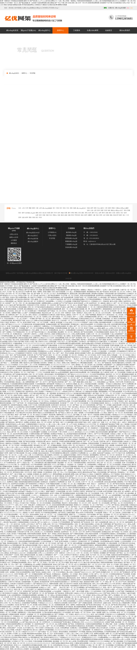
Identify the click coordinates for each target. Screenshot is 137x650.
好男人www (42, 553)
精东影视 (52, 414)
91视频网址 (79, 395)
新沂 (37, 217)
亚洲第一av (117, 501)
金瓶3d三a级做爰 (109, 399)
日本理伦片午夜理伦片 (14, 347)
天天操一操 (11, 292)
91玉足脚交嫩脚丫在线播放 (38, 432)
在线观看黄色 (101, 608)
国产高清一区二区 (16, 461)
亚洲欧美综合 (17, 334)
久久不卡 (59, 509)
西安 (72, 215)
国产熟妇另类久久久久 (119, 388)
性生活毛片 (101, 461)
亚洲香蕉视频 (47, 641)
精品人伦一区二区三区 (117, 522)
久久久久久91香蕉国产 (81, 322)
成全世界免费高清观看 (20, 434)
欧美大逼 (17, 524)
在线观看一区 (13, 478)
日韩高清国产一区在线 (89, 351)
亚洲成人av (43, 587)
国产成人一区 (102, 316)
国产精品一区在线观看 (10, 330)
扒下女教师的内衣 (10, 462)
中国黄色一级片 (123, 401)
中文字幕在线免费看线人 (94, 299)
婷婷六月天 (28, 386)
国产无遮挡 (96, 572)
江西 (106, 208)
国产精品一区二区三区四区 (115, 493)
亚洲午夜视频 (115, 345)
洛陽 (106, 213)
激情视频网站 (94, 455)
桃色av (53, 595)
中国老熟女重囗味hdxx (121, 338)
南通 (48, 213)
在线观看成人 (30, 493)
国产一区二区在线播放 (84, 378)
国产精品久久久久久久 (13, 324)
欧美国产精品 (29, 451)
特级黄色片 (34, 340)
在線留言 (108, 30)
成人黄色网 (4, 576)
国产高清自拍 (104, 292)
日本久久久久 (71, 553)
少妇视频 (23, 326)
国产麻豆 (112, 359)
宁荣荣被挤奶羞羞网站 (66, 524)
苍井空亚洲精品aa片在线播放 (122, 295)
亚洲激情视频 (19, 388)
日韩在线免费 (109, 293)
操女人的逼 (37, 530)
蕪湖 (62, 215)
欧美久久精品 (30, 341)
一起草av (105, 290)
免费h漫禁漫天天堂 (121, 566)
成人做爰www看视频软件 (44, 555)
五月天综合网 (106, 313)
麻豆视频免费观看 (60, 366)
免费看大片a (130, 370)
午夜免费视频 (120, 610)
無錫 (62, 213)
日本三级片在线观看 (59, 292)
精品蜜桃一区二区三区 (65, 332)
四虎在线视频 (59, 361)
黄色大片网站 (94, 322)
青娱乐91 (65, 503)
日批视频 (101, 384)
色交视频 (61, 635)
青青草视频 (97, 401)
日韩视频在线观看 (47, 386)
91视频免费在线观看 (28, 428)
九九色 (78, 595)
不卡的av (32, 497)
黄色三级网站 (88, 386)
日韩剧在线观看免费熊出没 (15, 624)
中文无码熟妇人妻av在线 (102, 324)
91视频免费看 (17, 343)
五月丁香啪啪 (93, 647)
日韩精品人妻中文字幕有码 (26, 290)
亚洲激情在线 (36, 597)
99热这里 (17, 497)
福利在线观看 (66, 418)
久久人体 (92, 643)
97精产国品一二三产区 (72, 361)
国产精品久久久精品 (86, 474)
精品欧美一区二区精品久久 (63, 570)
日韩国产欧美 (25, 464)
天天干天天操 (98, 399)
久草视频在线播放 (19, 528)
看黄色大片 (78, 505)
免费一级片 (65, 539)
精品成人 (19, 382)
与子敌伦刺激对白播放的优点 (44, 307)
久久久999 (99, 457)
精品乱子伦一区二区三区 (118, 332)
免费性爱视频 (106, 480)
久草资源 (112, 628)
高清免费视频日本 (63, 293)
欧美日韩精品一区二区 (46, 605)
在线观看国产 (108, 364)
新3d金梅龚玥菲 (40, 620)
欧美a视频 (48, 576)
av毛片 (6, 359)
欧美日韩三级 (51, 343)
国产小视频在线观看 (42, 493)
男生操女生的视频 (127, 545)
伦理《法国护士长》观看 (96, 422)
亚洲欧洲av (74, 628)
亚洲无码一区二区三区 (59, 407)
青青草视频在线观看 (7, 388)
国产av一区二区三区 (101, 574)
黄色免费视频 (60, 338)
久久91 (21, 364)
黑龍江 (114, 208)
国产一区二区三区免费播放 (35, 328)
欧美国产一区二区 (12, 303)
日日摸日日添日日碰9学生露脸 (66, 486)
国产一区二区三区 (22, 315)
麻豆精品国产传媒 (19, 320)
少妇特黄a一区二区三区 (121, 560)
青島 (86, 213)
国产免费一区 (13, 328)
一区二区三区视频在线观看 (76, 320)
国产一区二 (69, 382)
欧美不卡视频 (89, 328)
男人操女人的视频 (31, 453)
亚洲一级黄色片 (82, 578)
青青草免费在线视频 (34, 534)
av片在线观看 (56, 591)
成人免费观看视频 (29, 382)
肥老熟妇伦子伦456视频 (66, 376)
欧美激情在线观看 (120, 307)
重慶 (30, 208)
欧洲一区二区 (100, 528)
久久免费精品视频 (40, 516)
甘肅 (105, 210)
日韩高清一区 (44, 305)
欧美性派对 (55, 405)
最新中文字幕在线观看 (17, 453)
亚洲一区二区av (35, 389)
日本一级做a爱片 (29, 505)
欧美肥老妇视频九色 (47, 614)
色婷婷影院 (83, 564)
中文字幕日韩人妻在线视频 (18, 307)
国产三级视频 (59, 614)
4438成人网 (99, 524)
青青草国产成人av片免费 (94, 491)
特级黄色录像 (81, 605)
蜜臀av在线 (75, 474)
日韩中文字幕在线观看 (98, 426)
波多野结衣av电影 (64, 401)
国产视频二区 (78, 414)
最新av (33, 378)
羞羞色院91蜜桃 (89, 582)
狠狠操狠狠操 (107, 309)
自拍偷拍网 (119, 445)
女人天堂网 (115, 564)
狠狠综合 (9, 443)
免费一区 (109, 633)
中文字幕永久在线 (9, 537)
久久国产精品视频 (119, 633)
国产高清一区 (13, 457)
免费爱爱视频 (130, 453)
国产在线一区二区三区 (75, 328)
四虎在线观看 (24, 340)
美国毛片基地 (75, 639)
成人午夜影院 (105, 372)
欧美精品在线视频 (31, 545)
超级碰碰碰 (39, 466)
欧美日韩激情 (76, 336)
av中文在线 (78, 470)
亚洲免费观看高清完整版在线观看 (118, 551)
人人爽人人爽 (122, 341)
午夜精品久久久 (60, 384)
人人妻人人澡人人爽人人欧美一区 (18, 378)
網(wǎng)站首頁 (12, 30)
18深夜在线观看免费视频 (67, 441)
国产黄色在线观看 (64, 324)
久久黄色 (90, 357)
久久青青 (67, 368)
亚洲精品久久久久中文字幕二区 (88, 424)
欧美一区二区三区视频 (31, 430)
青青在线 (78, 391)
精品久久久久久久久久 (82, 614)
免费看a (26, 422)
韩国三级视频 (37, 472)
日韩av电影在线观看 (91, 534)
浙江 (54, 208)
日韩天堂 (47, 334)
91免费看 (13, 290)
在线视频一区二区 (19, 568)
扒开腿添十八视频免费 (14, 368)
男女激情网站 (92, 535)
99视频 (100, 464)
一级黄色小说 (110, 411)
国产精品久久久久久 (7, 551)
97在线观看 (57, 599)
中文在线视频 (120, 411)
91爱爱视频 (4, 437)
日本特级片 (131, 386)
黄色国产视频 (82, 305)
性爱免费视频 (108, 320)
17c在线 (90, 305)
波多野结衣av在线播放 (103, 295)
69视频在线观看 (14, 614)
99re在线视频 (100, 430)
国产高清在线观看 (87, 332)
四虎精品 (110, 526)
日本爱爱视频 (30, 528)
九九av (44, 557)
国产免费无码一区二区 (81, 549)
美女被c (18, 380)
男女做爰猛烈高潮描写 (104, 368)
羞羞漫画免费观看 (45, 560)
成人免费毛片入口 (40, 447)
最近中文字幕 (129, 476)
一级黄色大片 (66, 591)
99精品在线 (111, 459)
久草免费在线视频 (7, 336)
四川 (61, 208)
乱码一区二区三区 (112, 347)
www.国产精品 (24, 622)
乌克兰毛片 (61, 341)
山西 (95, 210)
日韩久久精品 (4, 322)
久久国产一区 (78, 510)
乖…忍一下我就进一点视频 (124, 470)
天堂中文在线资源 (79, 437)
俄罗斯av (84, 340)
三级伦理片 (27, 334)
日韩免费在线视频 (61, 328)
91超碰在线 (4, 420)
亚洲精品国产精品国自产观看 (59, 411)
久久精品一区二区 (67, 484)
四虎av (76, 407)
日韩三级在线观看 (108, 591)
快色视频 (25, 480)
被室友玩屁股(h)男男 (26, 338)
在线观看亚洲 (22, 351)
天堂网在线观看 (101, 499)
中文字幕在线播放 (13, 399)
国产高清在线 (85, 522)
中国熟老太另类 (101, 470)
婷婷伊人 (35, 334)
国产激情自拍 (10, 422)
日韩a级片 (13, 583)
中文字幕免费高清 (76, 411)
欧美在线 (18, 449)
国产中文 (111, 470)
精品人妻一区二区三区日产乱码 (120, 389)
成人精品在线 (58, 470)
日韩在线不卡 (63, 478)
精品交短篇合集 (43, 453)
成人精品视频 (129, 493)
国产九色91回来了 (120, 647)
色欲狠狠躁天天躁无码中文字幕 (76, 416)
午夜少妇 (3, 480)
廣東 (33, 208)
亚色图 (133, 574)
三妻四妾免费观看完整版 (104, 307)
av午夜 (131, 297)
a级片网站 (70, 307)
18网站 (120, 301)
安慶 (47, 215)
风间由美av (110, 528)
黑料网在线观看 (123, 297)
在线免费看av (50, 301)
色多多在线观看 (110, 557)
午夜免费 (32, 543)
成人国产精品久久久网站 (8, 351)
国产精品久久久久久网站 (104, 560)
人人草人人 (35, 495)
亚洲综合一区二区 (20, 372)
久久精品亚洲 (30, 518)
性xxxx (125, 357)
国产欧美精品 (67, 459)
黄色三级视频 (61, 518)
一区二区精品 (41, 443)
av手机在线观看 (54, 526)
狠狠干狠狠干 (24, 393)
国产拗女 (100, 514)
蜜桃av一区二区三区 (46, 366)
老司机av (98, 520)
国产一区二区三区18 (81, 326)
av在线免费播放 (24, 426)
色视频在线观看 (51, 324)
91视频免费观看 (100, 466)
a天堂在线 (10, 311)
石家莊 (118, 213)
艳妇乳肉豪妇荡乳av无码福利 (91, 343)
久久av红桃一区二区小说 (29, 449)
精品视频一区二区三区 (65, 462)
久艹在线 (55, 541)
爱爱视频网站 (103, 391)
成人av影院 (133, 532)
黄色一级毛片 (51, 430)
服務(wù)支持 (13, 237)
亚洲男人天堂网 (12, 633)
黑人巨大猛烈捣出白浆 (88, 361)
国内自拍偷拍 (43, 340)
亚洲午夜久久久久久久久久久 (47, 376)
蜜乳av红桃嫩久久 (12, 510)
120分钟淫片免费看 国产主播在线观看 (44, 345)
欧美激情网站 (13, 437)
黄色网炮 (121, 361)
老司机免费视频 (97, 631)
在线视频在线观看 (27, 445)
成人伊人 (30, 326)
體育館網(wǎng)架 (71, 238)
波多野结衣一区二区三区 (69, 532)
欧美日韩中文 (51, 509)
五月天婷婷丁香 (128, 587)
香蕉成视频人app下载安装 (14, 301)
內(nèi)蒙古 (100, 208)
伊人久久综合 (109, 578)
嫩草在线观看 (56, 318)
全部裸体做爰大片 (60, 386)
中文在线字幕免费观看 (97, 374)
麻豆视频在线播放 (49, 290)
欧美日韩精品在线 (85, 583)
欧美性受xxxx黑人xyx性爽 (116, 340)
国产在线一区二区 (89, 560)
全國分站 (111, 8)
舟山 (96, 213)
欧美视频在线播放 (79, 299)
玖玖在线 (29, 568)
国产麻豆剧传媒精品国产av (28, 459)
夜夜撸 (13, 411)
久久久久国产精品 (8, 414)
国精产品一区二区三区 (90, 459)
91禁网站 (15, 401)
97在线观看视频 (112, 361)
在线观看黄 (26, 645)
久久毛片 (53, 293)
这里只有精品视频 (39, 359)
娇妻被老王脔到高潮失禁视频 (46, 378)
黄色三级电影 (77, 459)
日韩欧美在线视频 (45, 591)
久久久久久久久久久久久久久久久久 (24, 439)
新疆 (102, 210)
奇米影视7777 (64, 403)
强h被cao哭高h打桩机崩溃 (96, 478)
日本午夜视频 (91, 514)
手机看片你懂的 (29, 618)
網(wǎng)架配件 (33, 241)
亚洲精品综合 (44, 495)
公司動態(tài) (52, 232)
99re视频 (5, 328)
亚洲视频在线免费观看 (19, 562)
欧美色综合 (52, 578)
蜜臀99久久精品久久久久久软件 (44, 338)
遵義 (111, 215)
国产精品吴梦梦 (64, 585)
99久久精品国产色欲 (128, 585)
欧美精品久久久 (112, 305)
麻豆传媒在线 (52, 347)
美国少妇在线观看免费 (87, 295)
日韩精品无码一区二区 (112, 395)
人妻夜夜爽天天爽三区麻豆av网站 (45, 635)
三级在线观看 (101, 543)
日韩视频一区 (119, 349)
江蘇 (37, 208)
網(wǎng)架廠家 (47, 208)
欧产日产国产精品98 (66, 303)
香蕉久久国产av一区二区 (23, 345)
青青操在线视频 (93, 443)
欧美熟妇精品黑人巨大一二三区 (40, 349)
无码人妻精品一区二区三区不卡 (40, 520)
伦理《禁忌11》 (92, 484)
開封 (110, 213)
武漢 (113, 213)
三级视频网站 (28, 461)
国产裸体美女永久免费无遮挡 (97, 341)
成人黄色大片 (122, 397)
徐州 (58, 213)
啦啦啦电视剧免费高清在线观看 (28, 366)
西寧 (19, 217)
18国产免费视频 (90, 315)
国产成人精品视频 (18, 493)
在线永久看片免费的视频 (18, 297)
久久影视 (115, 403)
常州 (55, 213)
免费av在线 (47, 524)
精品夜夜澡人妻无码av (20, 361)
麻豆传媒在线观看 (90, 368)
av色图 (41, 334)
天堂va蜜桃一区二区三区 (39, 299)
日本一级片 (9, 355)
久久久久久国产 (42, 439)
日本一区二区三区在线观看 (100, 334)
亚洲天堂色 (122, 426)
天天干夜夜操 (115, 474)
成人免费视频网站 (17, 486)
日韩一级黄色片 (66, 313)
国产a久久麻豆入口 (15, 416)
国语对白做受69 (76, 580)
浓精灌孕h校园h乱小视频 (19, 405)
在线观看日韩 (5, 405)
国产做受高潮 (75, 522)
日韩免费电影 (65, 628)
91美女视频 (54, 389)
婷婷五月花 (84, 589)
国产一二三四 (58, 555)
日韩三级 (31, 635)
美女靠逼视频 (102, 472)
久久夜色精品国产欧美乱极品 (84, 520)
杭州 (89, 213)
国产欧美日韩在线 (119, 484)
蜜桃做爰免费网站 (6, 501)
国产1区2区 (68, 299)
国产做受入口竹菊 (37, 470)
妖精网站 (36, 486)
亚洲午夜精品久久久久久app (102, 510)
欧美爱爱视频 (49, 328)
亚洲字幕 (102, 441)
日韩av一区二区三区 (90, 411)
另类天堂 (115, 603)
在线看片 (19, 537)
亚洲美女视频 (101, 361)
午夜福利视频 (104, 428)
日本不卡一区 (55, 589)
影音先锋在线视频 (10, 309)
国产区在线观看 (104, 345)
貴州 (98, 210)
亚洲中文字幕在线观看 (38, 487)
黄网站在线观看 (105, 414)
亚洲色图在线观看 (44, 405)
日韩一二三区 (131, 516)
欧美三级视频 (116, 299)
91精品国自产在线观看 (43, 436)
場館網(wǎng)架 (71, 235)
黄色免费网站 (49, 361)
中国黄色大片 (40, 618)
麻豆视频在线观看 (51, 462)
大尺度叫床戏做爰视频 (31, 587)
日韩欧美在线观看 (9, 436)
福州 (125, 213)
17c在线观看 (112, 351)
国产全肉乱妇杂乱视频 (124, 631)
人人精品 (20, 430)
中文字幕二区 (43, 578)
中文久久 (3, 326)
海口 (124, 215)
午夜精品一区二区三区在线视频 (40, 503)
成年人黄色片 (33, 315)
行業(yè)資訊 (52, 235)
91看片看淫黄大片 (6, 616)
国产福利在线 (80, 557)
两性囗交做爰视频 (120, 318)
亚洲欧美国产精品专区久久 (81, 301)
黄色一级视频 (79, 413)
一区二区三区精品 (124, 355)
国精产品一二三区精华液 (77, 514)
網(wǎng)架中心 (44, 30)
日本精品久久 (63, 497)
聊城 (76, 213)
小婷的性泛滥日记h (68, 391)
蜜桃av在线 (66, 363)
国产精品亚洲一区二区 (88, 597)
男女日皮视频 (69, 353)
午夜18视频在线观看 (53, 484)
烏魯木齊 (116, 215)
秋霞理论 (97, 305)
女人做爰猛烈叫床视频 (121, 364)
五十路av (125, 434)
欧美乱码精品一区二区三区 (98, 376)
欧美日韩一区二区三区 (117, 292)
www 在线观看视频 (114, 495)
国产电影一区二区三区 (43, 318)
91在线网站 (130, 411)
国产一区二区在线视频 (78, 501)
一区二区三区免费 (42, 322)
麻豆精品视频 (33, 480)
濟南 (72, 213)
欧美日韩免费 (78, 303)
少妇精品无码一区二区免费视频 (88, 541)
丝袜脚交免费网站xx (7, 535)
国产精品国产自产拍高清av (29, 489)
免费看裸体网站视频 (47, 647)
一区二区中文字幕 (41, 501)
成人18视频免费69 (80, 484)
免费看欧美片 (29, 509)
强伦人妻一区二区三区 (101, 357)
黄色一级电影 (108, 597)
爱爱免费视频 (57, 474)
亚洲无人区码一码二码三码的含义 (74, 445)
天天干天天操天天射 (118, 453)
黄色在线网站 (34, 514)
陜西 (95, 208)
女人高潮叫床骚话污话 (66, 495)
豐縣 (30, 217)
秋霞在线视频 (32, 351)
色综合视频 (79, 493)
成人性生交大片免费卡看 (24, 292)
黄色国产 (116, 418)
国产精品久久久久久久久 (46, 409)
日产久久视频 (79, 528)
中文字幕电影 (96, 388)
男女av (90, 326)
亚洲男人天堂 (47, 316)
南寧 (85, 215)
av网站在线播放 (119, 578)
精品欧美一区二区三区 (89, 461)
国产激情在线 (112, 472)
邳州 (40, 217)
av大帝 (86, 303)
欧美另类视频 (108, 491)
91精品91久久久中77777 (30, 631)
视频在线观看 (54, 583)
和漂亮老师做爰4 (124, 486)
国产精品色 (47, 574)
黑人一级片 (24, 608)
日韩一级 (30, 293)
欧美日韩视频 (68, 388)
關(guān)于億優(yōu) (28, 30)
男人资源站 (20, 610)
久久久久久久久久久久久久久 (61, 364)
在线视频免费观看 (127, 447)
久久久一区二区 (85, 409)
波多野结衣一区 (94, 303)
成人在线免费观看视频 (99, 353)
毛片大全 (55, 524)
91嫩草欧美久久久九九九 (64, 414)
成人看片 (69, 491)
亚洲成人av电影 (115, 434)
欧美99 (105, 326)
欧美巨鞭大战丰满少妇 (123, 399)
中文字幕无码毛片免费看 (94, 320)
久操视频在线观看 (12, 426)
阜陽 (43, 215)
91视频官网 (98, 474)
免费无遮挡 (81, 380)
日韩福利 (26, 389)
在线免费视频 (56, 503)
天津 (26, 208)
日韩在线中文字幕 (33, 305)
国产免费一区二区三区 (41, 293)
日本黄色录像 (88, 512)
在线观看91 (25, 497)
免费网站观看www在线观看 (119, 487)
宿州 (40, 215)
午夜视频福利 (122, 516)
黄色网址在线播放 (98, 293)
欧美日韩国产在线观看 (82, 366)
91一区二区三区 (23, 401)
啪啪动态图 (60, 568)
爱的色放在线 (71, 578)
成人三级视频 (125, 424)
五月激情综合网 (27, 324)
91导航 (30, 359)
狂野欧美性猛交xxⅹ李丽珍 (44, 528)
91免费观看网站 (120, 449)
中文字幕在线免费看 (115, 391)
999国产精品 (126, 457)
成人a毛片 (86, 311)
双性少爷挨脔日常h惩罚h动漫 (108, 330)
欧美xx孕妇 (20, 516)
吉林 (88, 210)
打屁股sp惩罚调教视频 (69, 466)
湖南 (71, 208)
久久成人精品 (68, 322)
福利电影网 (50, 384)
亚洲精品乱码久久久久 (63, 334)
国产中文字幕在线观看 (102, 434)
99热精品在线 (42, 459)
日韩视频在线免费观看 (16, 418)
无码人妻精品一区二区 (126, 443)
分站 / (9, 208)
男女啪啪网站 (130, 624)
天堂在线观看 (127, 428)
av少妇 (27, 418)
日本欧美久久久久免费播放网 (98, 497)
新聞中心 (60, 30)
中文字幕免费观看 (11, 338)
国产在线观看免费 (67, 297)
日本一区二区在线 (126, 345)
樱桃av (59, 443)
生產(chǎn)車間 (92, 30)
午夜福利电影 (11, 599)
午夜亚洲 (14, 549)
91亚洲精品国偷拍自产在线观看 (119, 574)
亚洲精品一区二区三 (121, 595)
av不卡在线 (73, 424)
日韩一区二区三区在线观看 (79, 403)
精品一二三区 (65, 526)
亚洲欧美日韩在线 (110, 397)
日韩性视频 (53, 341)
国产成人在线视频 (96, 420)
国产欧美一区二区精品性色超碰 (28, 403)
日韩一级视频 (67, 443)
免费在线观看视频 (107, 562)
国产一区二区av (22, 549)
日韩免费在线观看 (116, 357)
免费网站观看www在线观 (50, 303)
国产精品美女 (75, 290)
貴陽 (107, 215)
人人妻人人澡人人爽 (24, 455)
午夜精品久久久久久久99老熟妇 (52, 336)
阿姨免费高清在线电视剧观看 (49, 403)
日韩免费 (98, 318)
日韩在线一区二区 (80, 436)
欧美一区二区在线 (74, 482)
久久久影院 (29, 641)
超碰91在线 (20, 411)
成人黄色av (51, 487)
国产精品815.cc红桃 (16, 639)
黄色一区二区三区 (45, 437)
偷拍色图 (129, 484)
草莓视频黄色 (23, 593)
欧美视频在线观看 (36, 645)
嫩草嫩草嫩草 (113, 432)
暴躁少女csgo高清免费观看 (60, 372)
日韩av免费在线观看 (78, 334)
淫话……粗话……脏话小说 (18, 420)
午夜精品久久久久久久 (53, 391)
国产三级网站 (7, 332)
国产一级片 (60, 353)
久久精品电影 (102, 297)
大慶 (93, 215)
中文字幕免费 (52, 516)
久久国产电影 (22, 557)
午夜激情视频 (131, 478)
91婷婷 (85, 430)
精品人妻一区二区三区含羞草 (113, 420)
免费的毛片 (38, 326)
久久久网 (14, 316)
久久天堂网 (23, 359)
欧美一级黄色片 (77, 313)
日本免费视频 (55, 539)
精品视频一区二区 (121, 622)
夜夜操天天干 (101, 315)
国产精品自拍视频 (29, 441)
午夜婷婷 (7, 397)
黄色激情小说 (38, 445)
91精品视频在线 (9, 413)
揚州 (23, 213)
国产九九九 (101, 411)
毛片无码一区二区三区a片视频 (16, 293)
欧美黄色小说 (20, 436)
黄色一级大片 (51, 443)
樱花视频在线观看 (86, 363)
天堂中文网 (119, 382)
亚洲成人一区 (125, 395)
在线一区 (78, 524)
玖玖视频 (82, 631)
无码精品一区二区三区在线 (87, 355)
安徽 (88, 208)
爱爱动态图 (69, 593)
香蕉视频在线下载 (93, 292)
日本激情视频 (98, 326)
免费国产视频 (16, 313)
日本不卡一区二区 (78, 315)
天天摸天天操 (43, 537)
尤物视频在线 (130, 591)
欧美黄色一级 (131, 409)
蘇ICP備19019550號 (60, 273)
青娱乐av (91, 290)
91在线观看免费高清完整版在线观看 (69, 343)
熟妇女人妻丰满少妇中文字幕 (104, 349)
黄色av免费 (74, 480)
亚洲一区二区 (4, 290)
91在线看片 (19, 566)
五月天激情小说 (28, 628)
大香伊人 (129, 292)
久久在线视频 (67, 301)
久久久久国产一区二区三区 (13, 591)
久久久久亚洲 (19, 535)
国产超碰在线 (112, 297)
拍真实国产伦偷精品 (75, 311)
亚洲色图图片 (34, 357)
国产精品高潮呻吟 (54, 295)
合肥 (37, 215)
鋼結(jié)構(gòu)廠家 (122, 208)
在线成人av (127, 441)
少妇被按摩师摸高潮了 (100, 378)
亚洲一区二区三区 (7, 395)
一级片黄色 (51, 416)
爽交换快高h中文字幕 (11, 393)
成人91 (76, 564)
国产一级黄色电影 (118, 370)
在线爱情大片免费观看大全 (79, 453)
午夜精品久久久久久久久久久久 (70, 637)
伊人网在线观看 (111, 543)
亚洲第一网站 (14, 647)
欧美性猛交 (36, 386)
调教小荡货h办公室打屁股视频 (29, 363)
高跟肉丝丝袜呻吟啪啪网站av (121, 555)
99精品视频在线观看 (63, 290)
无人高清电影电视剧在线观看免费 (50, 309)
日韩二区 (31, 307)
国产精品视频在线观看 (67, 493)
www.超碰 (10, 349)
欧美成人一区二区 (16, 322)
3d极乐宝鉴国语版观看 (37, 551)
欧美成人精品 (17, 370)
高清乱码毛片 (78, 386)
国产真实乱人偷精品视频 (71, 340)
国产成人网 (130, 626)
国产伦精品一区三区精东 (120, 532)
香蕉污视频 (47, 292)
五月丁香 (82, 532)
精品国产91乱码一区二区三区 (66, 378)
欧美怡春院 (90, 626)
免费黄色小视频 (12, 482)
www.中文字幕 (64, 449)
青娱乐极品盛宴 (105, 409)
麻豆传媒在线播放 (88, 524)
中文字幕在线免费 (89, 457)
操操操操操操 (5, 316)
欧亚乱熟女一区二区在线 (115, 315)
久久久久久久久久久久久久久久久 (34, 343)
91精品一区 (113, 516)
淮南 (58, 215)
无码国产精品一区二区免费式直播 (85, 297)
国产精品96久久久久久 (127, 514)
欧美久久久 (56, 320)
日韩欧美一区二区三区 (25, 599)
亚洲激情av (121, 472)
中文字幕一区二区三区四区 (70, 295)
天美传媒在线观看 (131, 361)
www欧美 (103, 305)
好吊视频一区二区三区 (69, 355)
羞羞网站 (130, 388)
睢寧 (26, 217)
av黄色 (111, 328)
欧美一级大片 (88, 414)
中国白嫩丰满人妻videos (31, 630)
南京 (19, 213)
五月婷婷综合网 (42, 610)
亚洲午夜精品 (118, 562)
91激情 (88, 334)
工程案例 (76, 30)
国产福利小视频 (130, 645)
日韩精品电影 (53, 537)
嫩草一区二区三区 (71, 545)
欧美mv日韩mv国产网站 (17, 341)
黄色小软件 (110, 461)
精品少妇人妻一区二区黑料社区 (34, 301)
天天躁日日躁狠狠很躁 (10, 491)
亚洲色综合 (107, 299)
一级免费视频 (32, 559)
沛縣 (33, 217)
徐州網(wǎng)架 (30, 213)
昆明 (100, 215)
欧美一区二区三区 (55, 355)
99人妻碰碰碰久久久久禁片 (38, 347)
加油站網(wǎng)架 (71, 247)
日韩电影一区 (82, 464)
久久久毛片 (11, 391)
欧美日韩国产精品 (81, 422)
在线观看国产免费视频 (30, 537)
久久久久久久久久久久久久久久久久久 (114, 520)
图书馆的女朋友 (18, 472)
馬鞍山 (55, 215)
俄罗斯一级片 (113, 497)
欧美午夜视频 (19, 574)
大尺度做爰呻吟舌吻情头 (107, 534)
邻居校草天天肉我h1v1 (25, 583)
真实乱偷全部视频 (110, 482)
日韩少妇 (126, 405)
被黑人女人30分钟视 (109, 612)
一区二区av (97, 363)
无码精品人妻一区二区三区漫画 (23, 501)
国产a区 (32, 395)
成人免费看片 (126, 491)
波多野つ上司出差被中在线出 (102, 585)
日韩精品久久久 (96, 301)
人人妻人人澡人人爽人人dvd (13, 447)
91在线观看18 (43, 449)
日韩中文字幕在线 (14, 582)
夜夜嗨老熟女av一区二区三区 (100, 311)
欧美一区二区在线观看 (118, 372)
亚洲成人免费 (84, 555)
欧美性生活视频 (71, 384)
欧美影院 (79, 338)
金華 (100, 213)
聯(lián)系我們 (124, 30)
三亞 (127, 215)
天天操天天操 (24, 503)
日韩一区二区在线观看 (92, 493)
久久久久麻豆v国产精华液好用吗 (15, 305)
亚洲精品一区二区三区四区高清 (51, 420)
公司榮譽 (14, 240)
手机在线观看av (9, 318)
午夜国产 (42, 357)
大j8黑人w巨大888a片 (28, 524)
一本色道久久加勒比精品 (70, 318)
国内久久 (108, 403)
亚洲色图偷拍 (121, 534)
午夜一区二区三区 (89, 338)
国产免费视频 (45, 434)
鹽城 (37, 213)
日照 (79, 213)
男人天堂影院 (4, 647)
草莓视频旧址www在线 (45, 351)
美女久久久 (122, 305)
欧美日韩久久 (53, 449)
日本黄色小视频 (30, 388)
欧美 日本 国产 (70, 338)
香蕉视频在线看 (93, 340)
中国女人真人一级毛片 (119, 422)
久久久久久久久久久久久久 (13, 512)
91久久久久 (92, 430)
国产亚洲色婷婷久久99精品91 (124, 293)
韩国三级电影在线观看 (28, 555)
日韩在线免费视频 (57, 368)
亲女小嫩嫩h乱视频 (108, 537)
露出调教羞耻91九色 (31, 309)
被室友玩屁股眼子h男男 (83, 353)
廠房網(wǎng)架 (71, 232)
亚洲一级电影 (8, 407)
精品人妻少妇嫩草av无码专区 (51, 451)
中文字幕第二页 (114, 326)
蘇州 (52, 213)
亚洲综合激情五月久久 (87, 318)
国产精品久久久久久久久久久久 (78, 374)
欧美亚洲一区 (120, 455)
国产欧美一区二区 (6, 434)
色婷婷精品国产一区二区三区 (44, 624)
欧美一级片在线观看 (66, 389)
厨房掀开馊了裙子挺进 (31, 591)
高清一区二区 (48, 645)
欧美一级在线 (35, 512)
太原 (104, 215)
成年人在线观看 (114, 290)
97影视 (125, 368)
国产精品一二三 (28, 539)
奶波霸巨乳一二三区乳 (128, 418)
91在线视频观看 (40, 384)
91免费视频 (109, 418)
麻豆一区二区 (67, 309)
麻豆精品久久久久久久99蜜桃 (85, 432)
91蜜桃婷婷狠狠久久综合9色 (35, 424)
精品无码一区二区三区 (113, 374)
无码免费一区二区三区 (116, 366)
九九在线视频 (28, 530)
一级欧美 (52, 322)
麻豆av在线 (113, 301)
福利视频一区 (117, 368)
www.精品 (103, 413)
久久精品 (41, 559)
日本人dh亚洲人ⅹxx (36, 532)
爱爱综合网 (74, 293)
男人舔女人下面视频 (67, 520)
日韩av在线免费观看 (24, 597)
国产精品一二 (5, 363)
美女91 (40, 545)
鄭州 (103, 213)
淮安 (40, 213)
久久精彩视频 (112, 341)
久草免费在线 (7, 374)
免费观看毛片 (4, 474)
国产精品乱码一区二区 (64, 305)
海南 (108, 210)
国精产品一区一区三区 (115, 413)
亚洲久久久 (18, 645)
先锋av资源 (117, 491)
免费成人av (26, 512)
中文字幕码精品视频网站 (52, 297)
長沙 (122, 213)
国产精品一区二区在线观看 (64, 468)
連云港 (44, 213)
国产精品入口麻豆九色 (66, 413)
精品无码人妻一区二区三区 (51, 313)
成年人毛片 (112, 353)
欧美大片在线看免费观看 (56, 439)
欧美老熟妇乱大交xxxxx (110, 343)
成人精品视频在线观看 (33, 303)
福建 (74, 208)
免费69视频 (59, 510)
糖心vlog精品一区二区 (82, 599)
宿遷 (65, 213)
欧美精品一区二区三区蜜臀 (83, 468)
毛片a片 (130, 397)
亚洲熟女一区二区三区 (104, 607)
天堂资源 (63, 320)
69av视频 (39, 290)
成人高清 (50, 557)
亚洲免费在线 (53, 330)
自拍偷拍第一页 (87, 418)
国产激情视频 (107, 370)
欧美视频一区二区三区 (82, 568)
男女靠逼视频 (82, 635)
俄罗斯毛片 (20, 422)
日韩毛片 (3, 368)
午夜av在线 (122, 626)
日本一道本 (98, 451)
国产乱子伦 (6, 484)
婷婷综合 (55, 441)
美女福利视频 (52, 332)
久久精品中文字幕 (75, 566)
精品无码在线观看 (87, 324)
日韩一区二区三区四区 (36, 374)
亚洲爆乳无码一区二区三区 (86, 486)
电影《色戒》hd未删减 (119, 409)
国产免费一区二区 (26, 414)
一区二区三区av (24, 514)
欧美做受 (22, 491)
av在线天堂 (24, 647)
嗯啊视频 (70, 386)
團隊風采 (14, 243)
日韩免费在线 (39, 462)
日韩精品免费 (85, 559)
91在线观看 (46, 372)
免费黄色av (46, 326)
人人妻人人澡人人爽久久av (95, 437)
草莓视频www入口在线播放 (31, 336)
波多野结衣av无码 (32, 391)
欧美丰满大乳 (117, 309)
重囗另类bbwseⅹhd (41, 341)
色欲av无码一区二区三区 (92, 313)
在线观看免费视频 (109, 468)
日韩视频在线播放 (35, 313)
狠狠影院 (57, 532)
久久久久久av (60, 426)
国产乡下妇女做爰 (62, 566)
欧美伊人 (108, 530)
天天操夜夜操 (48, 532)
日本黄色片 (83, 341)
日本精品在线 (48, 470)
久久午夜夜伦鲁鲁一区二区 (19, 357)
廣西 (109, 208)
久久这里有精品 (19, 407)
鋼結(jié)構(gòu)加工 (117, 210)
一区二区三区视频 (71, 635)
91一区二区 (91, 307)
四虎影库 (76, 570)
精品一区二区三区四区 (44, 422)
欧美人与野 (104, 366)
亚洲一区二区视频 (116, 428)
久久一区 (108, 422)
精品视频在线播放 (32, 468)
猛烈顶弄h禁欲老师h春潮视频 (94, 447)
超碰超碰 (9, 386)
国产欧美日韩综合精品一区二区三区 (29, 316)
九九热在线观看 (125, 541)
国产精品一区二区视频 (104, 405)
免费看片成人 (57, 576)
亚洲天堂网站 (10, 451)
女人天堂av (57, 363)
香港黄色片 (61, 430)
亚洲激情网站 (92, 464)
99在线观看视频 (9, 382)
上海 (23, 208)
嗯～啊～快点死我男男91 (93, 309)
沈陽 (69, 215)
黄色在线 (75, 370)
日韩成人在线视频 (130, 637)
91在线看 (14, 557)
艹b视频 (90, 399)
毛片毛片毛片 (126, 299)
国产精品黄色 (11, 366)
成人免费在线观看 (111, 489)
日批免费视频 (33, 608)
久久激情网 (29, 616)
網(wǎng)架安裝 (33, 238)
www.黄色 (108, 643)
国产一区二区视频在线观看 (53, 445)
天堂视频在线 (4, 384)
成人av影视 (73, 641)
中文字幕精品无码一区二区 (22, 332)
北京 (19, 208)
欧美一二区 (6, 549)
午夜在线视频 (37, 641)
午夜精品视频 (22, 534)
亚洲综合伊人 (58, 351)
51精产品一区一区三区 (128, 290)
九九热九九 (130, 455)
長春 (97, 215)
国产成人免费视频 (55, 395)
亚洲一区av (52, 353)
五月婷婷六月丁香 (63, 516)
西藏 (128, 210)
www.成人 (69, 292)
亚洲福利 (36, 474)
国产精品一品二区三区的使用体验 (84, 405)
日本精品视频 (45, 457)
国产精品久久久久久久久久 (32, 368)
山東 (40, 208)
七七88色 (59, 301)
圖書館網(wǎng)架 (71, 241)
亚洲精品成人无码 (78, 622)
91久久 (54, 464)
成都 (65, 215)
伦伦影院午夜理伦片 (12, 489)
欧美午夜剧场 (60, 476)
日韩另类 (53, 305)
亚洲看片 (42, 391)
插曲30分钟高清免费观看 (42, 320)
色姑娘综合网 (75, 499)
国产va (111, 595)
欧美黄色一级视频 (47, 363)
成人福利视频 (68, 510)
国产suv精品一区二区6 (115, 507)
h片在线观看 (67, 612)
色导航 (93, 568)
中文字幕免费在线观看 (58, 326)
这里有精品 (46, 368)
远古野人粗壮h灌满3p (121, 451)
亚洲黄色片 (54, 401)
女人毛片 (3, 292)
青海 (125, 210)
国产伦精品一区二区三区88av (57, 311)
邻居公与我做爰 (112, 355)
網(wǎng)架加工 (81, 208)
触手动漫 (50, 620)
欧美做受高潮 (44, 582)
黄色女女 (83, 407)
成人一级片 (74, 526)
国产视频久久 (62, 464)
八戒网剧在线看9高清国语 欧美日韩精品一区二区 (90, 495)
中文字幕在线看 (84, 420)
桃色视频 (52, 568)
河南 (57, 208)
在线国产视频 (110, 622)
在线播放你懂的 (32, 553)
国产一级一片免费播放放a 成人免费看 (28, 564)
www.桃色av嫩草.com (101, 328)
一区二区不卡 (112, 626)
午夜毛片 (98, 290)
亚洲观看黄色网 (40, 416)
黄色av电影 (73, 562)
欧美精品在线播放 (88, 566)
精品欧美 (127, 568)
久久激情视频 (98, 468)
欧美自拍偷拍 (59, 633)
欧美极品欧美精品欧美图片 (67, 347)
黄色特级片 (131, 582)
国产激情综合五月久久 (64, 359)
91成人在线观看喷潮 (56, 340)
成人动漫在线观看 (58, 428)
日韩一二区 (28, 364)
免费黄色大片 (75, 363)
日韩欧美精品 (4, 639)
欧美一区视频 (44, 411)
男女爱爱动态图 (17, 386)
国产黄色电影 (111, 553)
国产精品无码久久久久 (119, 524)
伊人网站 (70, 326)
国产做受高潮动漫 (48, 499)
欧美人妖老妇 (53, 478)
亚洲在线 (52, 388)
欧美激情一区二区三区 (13, 507)
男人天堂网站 (23, 543)
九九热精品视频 (35, 649)
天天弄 (81, 349)
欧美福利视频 (128, 413)
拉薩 (23, 217)
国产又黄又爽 (119, 526)
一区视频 (32, 318)
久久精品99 (73, 541)
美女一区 (22, 376)
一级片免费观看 (117, 313)
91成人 (21, 478)
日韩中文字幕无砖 (83, 455)
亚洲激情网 (20, 451)
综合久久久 (30, 320)
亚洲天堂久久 (14, 359)
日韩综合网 (45, 389)
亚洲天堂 (9, 370)
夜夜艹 (17, 414)
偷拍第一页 (53, 610)
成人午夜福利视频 (93, 372)
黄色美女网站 (98, 601)
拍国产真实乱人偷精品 (64, 315)
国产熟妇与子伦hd (42, 397)
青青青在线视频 (117, 441)
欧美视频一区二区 (64, 507)
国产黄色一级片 (58, 422)
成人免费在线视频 (61, 624)
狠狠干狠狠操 (30, 436)
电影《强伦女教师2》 (28, 397)
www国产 (25, 313)
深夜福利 (19, 587)
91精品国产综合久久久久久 (83, 572)
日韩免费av (103, 459)
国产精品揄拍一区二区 (125, 378)
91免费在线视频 (34, 434)
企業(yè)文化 (14, 234)
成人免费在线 (10, 315)
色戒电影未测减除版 (82, 376)
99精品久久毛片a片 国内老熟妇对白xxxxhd (88, 593)
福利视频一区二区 (44, 595)
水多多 (17, 605)
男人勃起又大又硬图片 (35, 297)
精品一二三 (93, 382)
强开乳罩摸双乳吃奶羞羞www (115, 437)
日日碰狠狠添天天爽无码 (47, 315)
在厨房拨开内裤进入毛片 (72, 351)
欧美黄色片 (50, 553)
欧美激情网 (57, 466)
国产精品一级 (69, 568)
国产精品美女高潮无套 (22, 299)
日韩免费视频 (83, 439)
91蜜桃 (76, 643)
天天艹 (14, 403)
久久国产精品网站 (72, 341)
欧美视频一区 (29, 624)
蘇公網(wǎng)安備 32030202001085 (81, 273)
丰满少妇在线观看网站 (23, 572)
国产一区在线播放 (90, 397)
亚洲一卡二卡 (100, 582)
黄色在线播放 (63, 631)
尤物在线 (106, 301)
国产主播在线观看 (112, 580)
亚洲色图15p (17, 620)
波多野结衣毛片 (107, 451)
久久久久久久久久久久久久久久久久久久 (49, 399)
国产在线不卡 (103, 599)
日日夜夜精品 (48, 472)
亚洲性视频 (15, 363)
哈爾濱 (90, 215)
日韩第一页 (28, 486)
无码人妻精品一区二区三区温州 (82, 364)
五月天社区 (118, 328)
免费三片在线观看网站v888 (95, 489)
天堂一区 (22, 303)
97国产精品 (107, 593)
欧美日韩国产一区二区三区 (99, 359)
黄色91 (55, 564)
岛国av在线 (55, 520)
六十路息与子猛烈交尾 (55, 299)
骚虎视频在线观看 (129, 620)
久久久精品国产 (98, 418)
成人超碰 (76, 489)
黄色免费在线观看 (84, 293)
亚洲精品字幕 (20, 391)
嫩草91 (41, 630)
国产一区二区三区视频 (7, 516)
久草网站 (39, 601)
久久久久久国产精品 (21, 551)
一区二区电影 (73, 574)
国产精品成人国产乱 (12, 560)
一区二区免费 (130, 472)
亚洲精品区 (44, 482)
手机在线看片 (48, 466)
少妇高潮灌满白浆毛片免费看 (110, 541)
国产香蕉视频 (128, 507)
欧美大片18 (117, 585)
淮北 (50, 215)
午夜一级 (71, 407)
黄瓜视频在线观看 (33, 457)
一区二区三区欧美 (102, 486)
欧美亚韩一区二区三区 (118, 311)
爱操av (105, 512)
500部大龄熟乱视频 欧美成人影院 (90, 370)
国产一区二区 (37, 562)
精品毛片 (114, 443)
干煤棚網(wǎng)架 (71, 244)
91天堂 (84, 357)
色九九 (11, 589)
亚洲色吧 (33, 422)
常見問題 (32, 73)
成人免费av (67, 336)
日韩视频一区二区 (28, 620)
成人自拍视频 (98, 364)
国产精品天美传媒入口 (39, 332)
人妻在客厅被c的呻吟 (55, 459)
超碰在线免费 (117, 405)
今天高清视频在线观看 (101, 332)
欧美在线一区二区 (66, 405)
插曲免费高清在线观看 (30, 370)
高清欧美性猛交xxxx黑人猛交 (15, 424)
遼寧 (91, 208)
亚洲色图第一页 (107, 318)
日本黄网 (20, 309)
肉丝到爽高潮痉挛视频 (119, 324)
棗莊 (82, 213)
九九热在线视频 (31, 376)
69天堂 (128, 449)
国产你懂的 (23, 457)
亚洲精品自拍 (106, 532)
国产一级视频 (68, 470)
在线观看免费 (104, 522)
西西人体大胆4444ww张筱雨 (88, 526)
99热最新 (96, 414)
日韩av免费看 (110, 430)
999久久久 (72, 595)
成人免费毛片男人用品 (76, 447)
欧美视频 (59, 322)
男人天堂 (90, 401)
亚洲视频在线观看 (80, 292)
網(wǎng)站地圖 (120, 8)
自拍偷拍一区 (5, 411)
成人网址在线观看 (72, 439)
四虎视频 (9, 361)
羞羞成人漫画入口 (107, 303)
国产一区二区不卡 (42, 382)
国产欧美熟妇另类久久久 (124, 557)
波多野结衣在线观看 (97, 549)
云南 (91, 210)
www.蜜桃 (124, 416)
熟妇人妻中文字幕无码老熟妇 (110, 416)
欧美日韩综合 (34, 426)
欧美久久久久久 (124, 316)
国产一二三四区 (78, 316)
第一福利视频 (51, 393)
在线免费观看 (51, 359)
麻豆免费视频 (78, 543)
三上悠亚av (119, 628)
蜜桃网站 (120, 482)
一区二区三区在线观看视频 (95, 445)
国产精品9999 (54, 397)
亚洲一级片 (113, 486)
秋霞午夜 (23, 580)
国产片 (124, 384)
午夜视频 (22, 328)
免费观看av (90, 501)
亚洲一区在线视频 (13, 326)
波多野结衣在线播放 (18, 484)
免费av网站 (104, 583)
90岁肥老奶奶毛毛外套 (113, 386)
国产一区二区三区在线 (121, 303)
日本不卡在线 (101, 355)
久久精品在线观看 (118, 322)
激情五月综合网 (89, 528)
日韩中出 (9, 493)
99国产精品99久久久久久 (82, 388)
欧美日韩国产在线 (29, 322)
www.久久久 (89, 622)
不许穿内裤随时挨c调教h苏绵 (115, 439)
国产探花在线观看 (22, 499)
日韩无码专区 (88, 349)
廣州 (69, 213)
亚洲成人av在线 (99, 386)
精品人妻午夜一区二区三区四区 (17, 432)
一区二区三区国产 (22, 318)
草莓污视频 (93, 389)
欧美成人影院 (28, 447)
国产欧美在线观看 (90, 476)
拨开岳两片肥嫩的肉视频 (64, 549)
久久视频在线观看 (81, 307)
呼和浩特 (77, 215)
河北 (67, 208)
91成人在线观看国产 (117, 334)
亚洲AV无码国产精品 (117, 601)
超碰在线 (79, 441)
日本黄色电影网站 (30, 610)
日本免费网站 (70, 430)
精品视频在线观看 (105, 322)
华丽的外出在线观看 (61, 603)
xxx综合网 (57, 461)
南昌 (82, 215)
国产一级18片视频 (16, 474)
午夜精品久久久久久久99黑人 (116, 478)
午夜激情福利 (42, 311)
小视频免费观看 (9, 610)
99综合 (20, 295)
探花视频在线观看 (39, 324)
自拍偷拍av (95, 409)
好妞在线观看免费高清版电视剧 (62, 505)
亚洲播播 (103, 553)
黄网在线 (77, 332)
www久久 (71, 432)
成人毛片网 (18, 336)
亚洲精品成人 (75, 324)
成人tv (75, 305)
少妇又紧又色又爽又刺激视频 (43, 461)
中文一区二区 (13, 409)
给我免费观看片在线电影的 (75, 330)
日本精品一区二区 (30, 639)
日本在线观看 (79, 345)
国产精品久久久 (124, 347)
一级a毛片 (75, 359)
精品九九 (81, 530)
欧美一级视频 (10, 572)
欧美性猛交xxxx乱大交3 (18, 553)
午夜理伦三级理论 (91, 330)
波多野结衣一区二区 (105, 484)
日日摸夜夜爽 (95, 366)
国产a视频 (102, 340)
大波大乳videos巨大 (88, 470)
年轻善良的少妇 (129, 382)
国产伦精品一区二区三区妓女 (62, 316)
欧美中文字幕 (96, 537)
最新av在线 (84, 382)
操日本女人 (43, 295)
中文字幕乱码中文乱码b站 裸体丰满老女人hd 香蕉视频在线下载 (36, 413)
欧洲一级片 (119, 459)
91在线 (35, 353)
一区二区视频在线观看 (60, 514)
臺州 (93, 213)
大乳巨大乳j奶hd (60, 307)
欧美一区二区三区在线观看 (112, 464)
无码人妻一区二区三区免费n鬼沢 (26, 311)
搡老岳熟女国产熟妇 (90, 472)
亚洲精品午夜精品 (57, 434)
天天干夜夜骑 (94, 553)
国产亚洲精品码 (40, 509)
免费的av (84, 290)
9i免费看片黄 (120, 359)
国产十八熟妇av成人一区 (25, 462)
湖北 (64, 208)
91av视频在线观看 (126, 539)
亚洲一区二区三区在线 (31, 295)
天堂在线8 (59, 388)
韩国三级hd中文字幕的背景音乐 (92, 336)
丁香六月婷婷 (63, 432)
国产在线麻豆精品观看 (20, 374)
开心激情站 (35, 582)
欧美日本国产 (24, 526)
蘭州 (120, 215)
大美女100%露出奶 (110, 457)
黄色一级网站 (37, 292)
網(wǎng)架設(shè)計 (33, 232)
